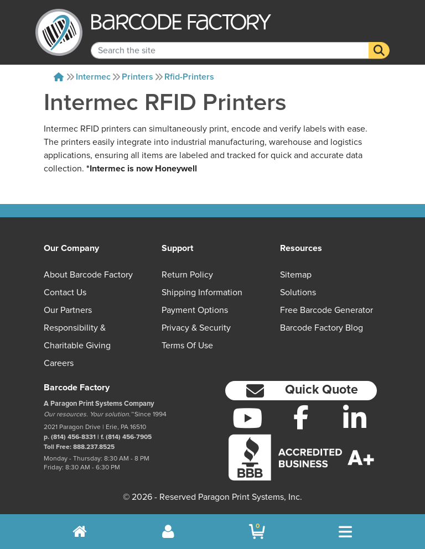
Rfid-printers (189, 76)
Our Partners (68, 310)
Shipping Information (202, 292)
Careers (59, 363)
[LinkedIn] (354, 418)
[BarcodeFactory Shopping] (257, 531)
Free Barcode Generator (326, 310)
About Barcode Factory (88, 274)
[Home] (59, 76)
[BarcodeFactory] (58, 32)
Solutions (298, 292)
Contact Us (65, 292)
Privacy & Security (196, 327)
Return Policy (187, 274)
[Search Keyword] (230, 42)
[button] (301, 390)
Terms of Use (187, 345)
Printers (137, 76)
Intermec (93, 76)
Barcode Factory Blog (321, 327)
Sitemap (296, 274)
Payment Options (195, 310)
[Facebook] (301, 417)
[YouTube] (248, 418)
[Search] (379, 42)
